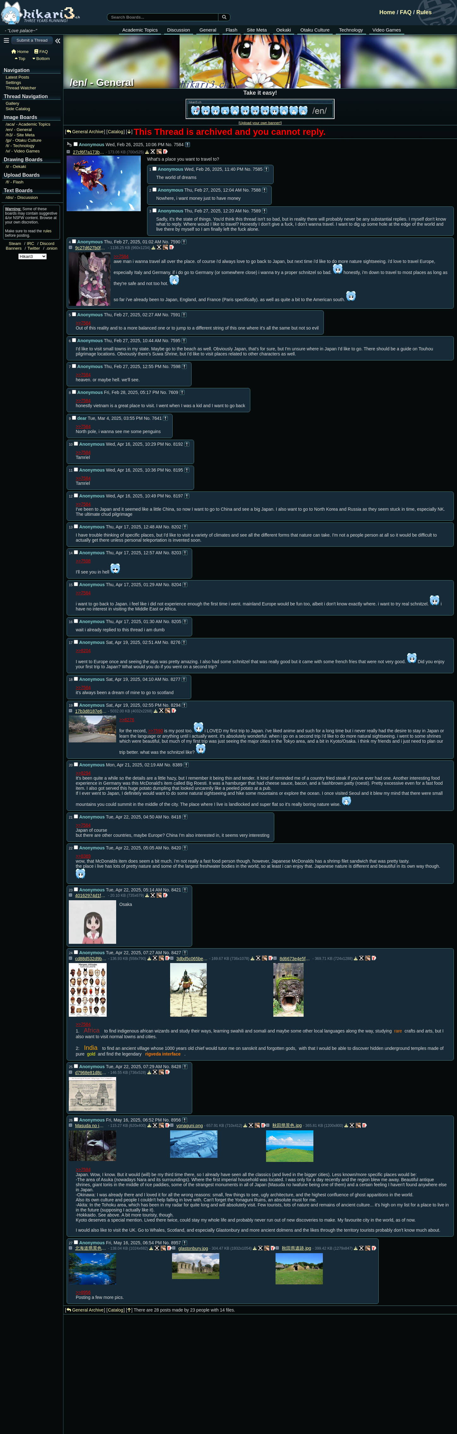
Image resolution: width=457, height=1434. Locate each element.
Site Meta (257, 30)
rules (47, 231)
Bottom (41, 58)
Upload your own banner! (260, 123)
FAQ (406, 12)
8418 (176, 816)
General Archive (85, 131)
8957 (176, 1242)
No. (169, 144)
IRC (30, 243)
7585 (258, 169)
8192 (178, 444)
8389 (177, 764)
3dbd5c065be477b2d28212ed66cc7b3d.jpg (192, 958)
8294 (176, 705)
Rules (424, 12)
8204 (176, 584)
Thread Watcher (21, 88)
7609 (173, 392)
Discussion (178, 30)
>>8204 (83, 650)
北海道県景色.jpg (91, 1248)
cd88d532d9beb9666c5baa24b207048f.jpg (91, 958)
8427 (176, 952)
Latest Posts (17, 77)
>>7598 (83, 560)
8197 (178, 495)
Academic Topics (139, 30)
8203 (176, 552)
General (207, 30)
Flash (231, 30)
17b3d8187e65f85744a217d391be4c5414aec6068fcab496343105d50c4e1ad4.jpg (91, 711)
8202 (176, 526)
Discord (47, 243)
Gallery (12, 103)
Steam (15, 243)
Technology (351, 30)
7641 (157, 418)
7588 (256, 190)
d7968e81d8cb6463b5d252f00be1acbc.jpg (91, 1072)
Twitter (33, 248)
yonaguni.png (189, 1125)
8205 (176, 621)
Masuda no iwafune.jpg (91, 1125)
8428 (176, 1066)
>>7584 (121, 256)
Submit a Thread (31, 40)
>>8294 (83, 773)
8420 (176, 847)
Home (387, 12)
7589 (256, 210)
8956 (176, 1119)
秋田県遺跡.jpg (296, 1248)
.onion (51, 248)
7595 (175, 340)
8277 (175, 679)
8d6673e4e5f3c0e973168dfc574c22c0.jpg (295, 958)
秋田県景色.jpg (287, 1125)
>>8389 (83, 856)
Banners (13, 248)
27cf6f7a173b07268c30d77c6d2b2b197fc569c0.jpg (88, 152)
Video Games (386, 30)
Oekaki (283, 30)
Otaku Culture (315, 30)
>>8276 (126, 719)
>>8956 (83, 1292)
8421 (176, 889)
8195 (178, 470)
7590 (175, 241)
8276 (175, 642)
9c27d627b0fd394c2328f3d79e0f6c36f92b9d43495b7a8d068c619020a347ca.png (91, 247)
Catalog (115, 131)
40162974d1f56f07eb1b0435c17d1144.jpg (91, 895)
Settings (13, 82)
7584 (179, 144)
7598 (176, 366)
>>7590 (155, 731)
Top (20, 58)
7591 (175, 314)
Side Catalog (18, 108)
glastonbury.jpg (193, 1248)
